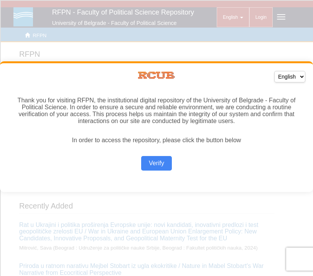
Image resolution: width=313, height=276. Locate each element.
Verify (156, 163)
